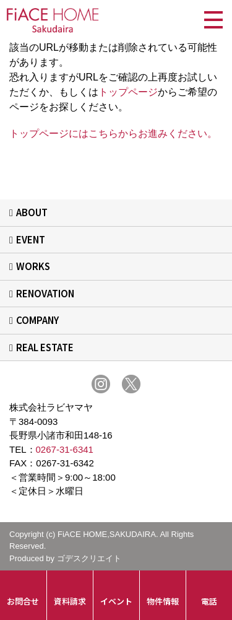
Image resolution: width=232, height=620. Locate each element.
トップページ (128, 92)
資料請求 (70, 601)
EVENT (30, 239)
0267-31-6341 (64, 449)
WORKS (33, 266)
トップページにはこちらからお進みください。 (113, 133)
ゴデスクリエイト (89, 558)
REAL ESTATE (45, 347)
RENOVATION (45, 293)
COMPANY (37, 319)
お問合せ (23, 601)
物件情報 (163, 601)
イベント (116, 601)
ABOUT (32, 212)
